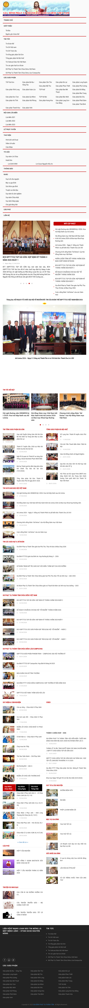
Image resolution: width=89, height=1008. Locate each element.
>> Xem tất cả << (22, 842)
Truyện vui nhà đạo (12, 190)
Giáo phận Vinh (27, 108)
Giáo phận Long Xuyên (79, 82)
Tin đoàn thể (10, 44)
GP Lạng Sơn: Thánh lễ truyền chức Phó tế (73, 435)
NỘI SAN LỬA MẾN (10, 113)
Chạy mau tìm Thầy (23, 746)
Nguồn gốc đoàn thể (12, 34)
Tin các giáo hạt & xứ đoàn (14, 65)
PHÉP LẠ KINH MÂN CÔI (68, 810)
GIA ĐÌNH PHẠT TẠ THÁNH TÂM (43, 1004)
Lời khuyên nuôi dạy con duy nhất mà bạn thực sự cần (73, 845)
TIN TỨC (7, 39)
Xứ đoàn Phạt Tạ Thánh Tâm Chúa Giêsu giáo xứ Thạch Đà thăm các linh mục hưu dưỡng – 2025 (47, 586)
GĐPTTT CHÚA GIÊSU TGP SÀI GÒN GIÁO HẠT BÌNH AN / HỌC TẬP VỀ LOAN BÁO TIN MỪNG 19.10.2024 (66, 759)
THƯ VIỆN (7, 135)
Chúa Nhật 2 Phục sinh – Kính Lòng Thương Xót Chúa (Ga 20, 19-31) (30, 814)
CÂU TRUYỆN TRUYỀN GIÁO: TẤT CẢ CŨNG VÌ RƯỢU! (30, 913)
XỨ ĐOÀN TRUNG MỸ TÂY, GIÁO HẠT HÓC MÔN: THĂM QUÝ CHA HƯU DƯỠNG (41, 566)
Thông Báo (8, 169)
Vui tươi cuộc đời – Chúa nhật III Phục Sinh (30, 718)
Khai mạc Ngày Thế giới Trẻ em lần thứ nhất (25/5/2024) (64, 778)
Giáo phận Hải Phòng (29, 100)
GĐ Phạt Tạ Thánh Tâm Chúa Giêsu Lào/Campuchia (23, 73)
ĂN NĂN (62, 800)
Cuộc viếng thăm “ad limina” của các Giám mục (32, 532)
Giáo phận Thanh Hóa (13, 108)
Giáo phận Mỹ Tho (45, 86)
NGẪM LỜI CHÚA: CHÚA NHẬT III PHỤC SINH (30, 728)
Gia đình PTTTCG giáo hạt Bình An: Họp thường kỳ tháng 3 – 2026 (38, 556)
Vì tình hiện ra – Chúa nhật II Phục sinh (29, 737)
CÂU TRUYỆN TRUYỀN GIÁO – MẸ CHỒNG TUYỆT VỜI (30, 904)
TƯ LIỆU (7, 152)
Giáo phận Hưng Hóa (46, 100)
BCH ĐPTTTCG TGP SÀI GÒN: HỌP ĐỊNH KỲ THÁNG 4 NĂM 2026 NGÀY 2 (40, 600)
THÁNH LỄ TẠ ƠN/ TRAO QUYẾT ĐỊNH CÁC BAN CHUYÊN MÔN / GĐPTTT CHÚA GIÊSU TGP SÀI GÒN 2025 (66, 749)
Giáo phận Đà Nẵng (78, 89)
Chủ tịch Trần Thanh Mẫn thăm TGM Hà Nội (73, 445)
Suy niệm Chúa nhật (12, 197)
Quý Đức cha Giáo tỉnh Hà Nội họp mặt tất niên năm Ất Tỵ (73, 465)
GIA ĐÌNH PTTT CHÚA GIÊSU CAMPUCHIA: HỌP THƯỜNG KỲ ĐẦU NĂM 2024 (41, 683)
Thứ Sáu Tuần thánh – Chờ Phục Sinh (28, 756)
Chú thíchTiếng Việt (35, 788)
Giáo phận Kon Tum (12, 97)
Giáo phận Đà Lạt (61, 82)
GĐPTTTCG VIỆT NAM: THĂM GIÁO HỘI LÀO (31, 693)
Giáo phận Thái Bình (79, 104)
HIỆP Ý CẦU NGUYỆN (23, 851)
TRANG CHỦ (8, 20)
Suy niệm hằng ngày (12, 201)
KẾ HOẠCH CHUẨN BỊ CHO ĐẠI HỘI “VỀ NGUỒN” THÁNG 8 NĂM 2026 (39, 610)
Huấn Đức (9, 160)
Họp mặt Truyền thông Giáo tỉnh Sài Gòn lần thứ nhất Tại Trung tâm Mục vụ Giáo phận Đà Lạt (30, 436)
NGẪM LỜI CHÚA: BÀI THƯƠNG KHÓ (28, 776)
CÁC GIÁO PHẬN (10, 78)
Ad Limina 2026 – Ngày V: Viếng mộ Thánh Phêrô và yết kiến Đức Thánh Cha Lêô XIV (44, 513)
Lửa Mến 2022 (10, 121)
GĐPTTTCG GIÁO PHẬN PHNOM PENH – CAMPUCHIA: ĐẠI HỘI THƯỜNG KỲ (41, 654)
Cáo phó (7, 209)
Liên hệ (7, 215)
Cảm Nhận (9, 147)
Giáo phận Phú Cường (79, 86)
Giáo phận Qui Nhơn (29, 97)
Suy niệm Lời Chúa (12, 156)
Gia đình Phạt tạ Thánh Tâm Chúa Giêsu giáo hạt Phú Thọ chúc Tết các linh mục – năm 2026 (46, 576)
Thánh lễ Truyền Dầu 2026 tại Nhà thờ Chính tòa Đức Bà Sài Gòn (30, 448)
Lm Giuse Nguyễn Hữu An (44, 164)
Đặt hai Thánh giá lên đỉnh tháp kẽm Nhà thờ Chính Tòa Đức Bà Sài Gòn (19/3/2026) (30, 468)
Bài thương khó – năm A (24, 766)
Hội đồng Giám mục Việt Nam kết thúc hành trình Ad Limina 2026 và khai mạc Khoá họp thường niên (69, 238)
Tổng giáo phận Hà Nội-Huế (15, 58)
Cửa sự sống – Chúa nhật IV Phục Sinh (29, 707)
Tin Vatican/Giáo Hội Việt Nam (16, 62)
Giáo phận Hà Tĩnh (12, 100)
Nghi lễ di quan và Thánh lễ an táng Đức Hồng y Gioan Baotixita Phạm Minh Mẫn (30, 457)
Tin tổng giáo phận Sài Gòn (15, 55)
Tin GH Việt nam (11, 47)
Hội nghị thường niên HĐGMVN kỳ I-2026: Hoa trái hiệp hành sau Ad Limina (16, 415)
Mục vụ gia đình (11, 183)
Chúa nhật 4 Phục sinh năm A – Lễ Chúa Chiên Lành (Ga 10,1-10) (30, 794)
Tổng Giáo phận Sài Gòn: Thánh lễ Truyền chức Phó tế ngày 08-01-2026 (30, 480)
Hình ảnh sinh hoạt (12, 140)
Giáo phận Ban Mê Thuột (62, 90)
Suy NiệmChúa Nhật (8, 788)
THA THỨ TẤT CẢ (65, 824)
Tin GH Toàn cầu (11, 51)
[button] (20, 283)
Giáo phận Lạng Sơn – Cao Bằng (63, 101)
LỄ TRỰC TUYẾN (10, 129)
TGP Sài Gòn (10, 82)
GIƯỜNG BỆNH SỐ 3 (66, 790)
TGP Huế (42, 89)
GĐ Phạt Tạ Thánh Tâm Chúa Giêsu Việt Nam (20, 69)
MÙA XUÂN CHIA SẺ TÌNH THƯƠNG (28, 673)
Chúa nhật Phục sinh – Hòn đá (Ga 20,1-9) (30, 824)
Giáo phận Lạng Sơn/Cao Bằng (68, 991)
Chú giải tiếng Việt (11, 205)
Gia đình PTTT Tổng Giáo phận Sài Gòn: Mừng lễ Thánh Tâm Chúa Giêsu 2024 (66, 769)
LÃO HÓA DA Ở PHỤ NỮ (67, 868)
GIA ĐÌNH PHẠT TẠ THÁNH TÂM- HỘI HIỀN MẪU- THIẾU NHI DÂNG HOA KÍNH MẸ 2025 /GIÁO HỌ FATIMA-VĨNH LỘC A (66, 740)
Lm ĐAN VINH (12, 164)
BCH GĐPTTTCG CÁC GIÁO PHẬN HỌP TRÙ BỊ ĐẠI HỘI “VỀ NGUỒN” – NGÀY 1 (41, 639)
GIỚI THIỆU (8, 26)
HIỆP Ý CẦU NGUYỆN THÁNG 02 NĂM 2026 (30, 872)
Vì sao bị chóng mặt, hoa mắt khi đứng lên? (73, 859)
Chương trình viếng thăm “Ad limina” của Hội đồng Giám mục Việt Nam (72, 415)
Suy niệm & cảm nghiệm (13, 194)
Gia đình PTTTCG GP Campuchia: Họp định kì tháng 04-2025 (36, 663)
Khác (6, 174)
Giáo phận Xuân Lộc (29, 89)
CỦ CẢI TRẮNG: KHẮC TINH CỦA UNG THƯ (73, 879)
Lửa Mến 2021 (10, 117)
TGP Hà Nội (43, 97)
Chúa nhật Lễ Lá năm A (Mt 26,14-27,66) (30, 833)
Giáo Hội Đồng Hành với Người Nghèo (72, 454)
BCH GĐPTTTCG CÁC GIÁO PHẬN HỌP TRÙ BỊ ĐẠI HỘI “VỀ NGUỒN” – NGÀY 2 (41, 629)
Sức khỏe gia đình (12, 186)
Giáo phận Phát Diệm (79, 100)
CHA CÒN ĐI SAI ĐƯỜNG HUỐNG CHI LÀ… (30, 893)
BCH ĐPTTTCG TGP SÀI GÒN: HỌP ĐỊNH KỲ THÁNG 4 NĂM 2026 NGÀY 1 (40, 620)
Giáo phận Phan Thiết (63, 86)
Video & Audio (10, 143)
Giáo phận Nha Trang (79, 93)
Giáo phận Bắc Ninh (62, 97)
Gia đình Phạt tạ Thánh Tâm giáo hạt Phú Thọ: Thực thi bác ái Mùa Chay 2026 (41, 547)
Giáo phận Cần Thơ (45, 82)
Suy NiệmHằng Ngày (22, 788)
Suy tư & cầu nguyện (12, 179)
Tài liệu (8, 30)
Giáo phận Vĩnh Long (12, 89)
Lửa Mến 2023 (10, 125)
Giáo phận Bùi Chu (78, 97)
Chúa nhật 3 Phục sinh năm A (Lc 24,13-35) (30, 804)
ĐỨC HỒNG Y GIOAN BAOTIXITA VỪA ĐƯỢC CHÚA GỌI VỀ (30, 862)
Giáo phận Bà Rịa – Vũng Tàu (28, 83)
